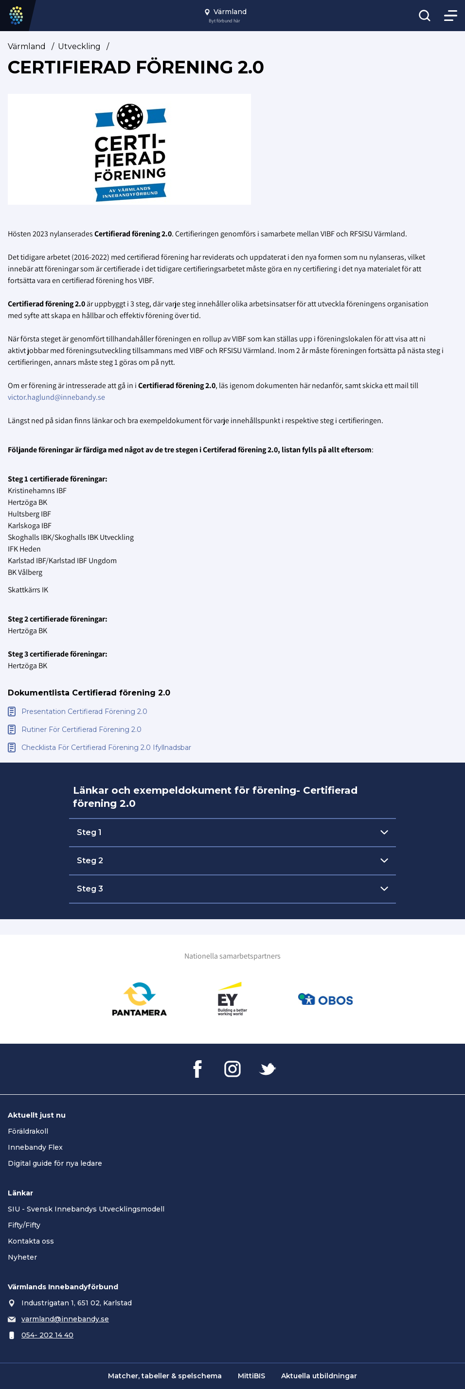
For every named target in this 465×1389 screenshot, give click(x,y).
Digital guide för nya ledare (55, 1163)
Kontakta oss (31, 1241)
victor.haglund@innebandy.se (56, 397)
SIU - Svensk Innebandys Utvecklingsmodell (86, 1209)
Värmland (27, 46)
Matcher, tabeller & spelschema (165, 1375)
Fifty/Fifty (24, 1225)
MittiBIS (251, 1375)
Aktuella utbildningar (319, 1375)
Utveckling (79, 46)
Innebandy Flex (35, 1147)
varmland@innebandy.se (65, 1319)
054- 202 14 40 (47, 1335)
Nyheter (22, 1257)
